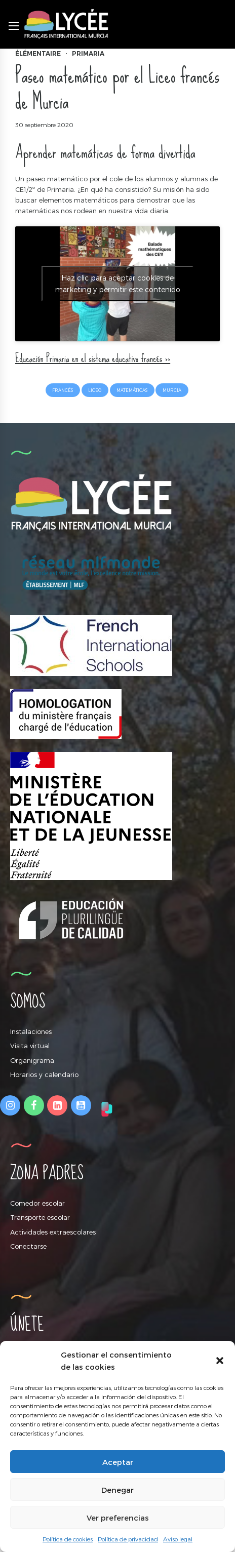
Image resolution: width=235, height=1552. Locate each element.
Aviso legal (177, 1538)
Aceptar (117, 1461)
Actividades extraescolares (53, 1232)
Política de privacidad (128, 1538)
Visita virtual (30, 1046)
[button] (220, 1361)
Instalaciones (31, 1031)
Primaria (88, 53)
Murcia (172, 390)
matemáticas (131, 390)
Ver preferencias (118, 1517)
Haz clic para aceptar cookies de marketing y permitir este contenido (117, 283)
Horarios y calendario (44, 1074)
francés (62, 390)
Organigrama (32, 1060)
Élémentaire (38, 53)
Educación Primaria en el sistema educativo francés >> (92, 358)
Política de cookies (68, 1538)
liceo (94, 390)
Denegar (117, 1489)
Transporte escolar (40, 1217)
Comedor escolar (37, 1203)
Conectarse (28, 1246)
